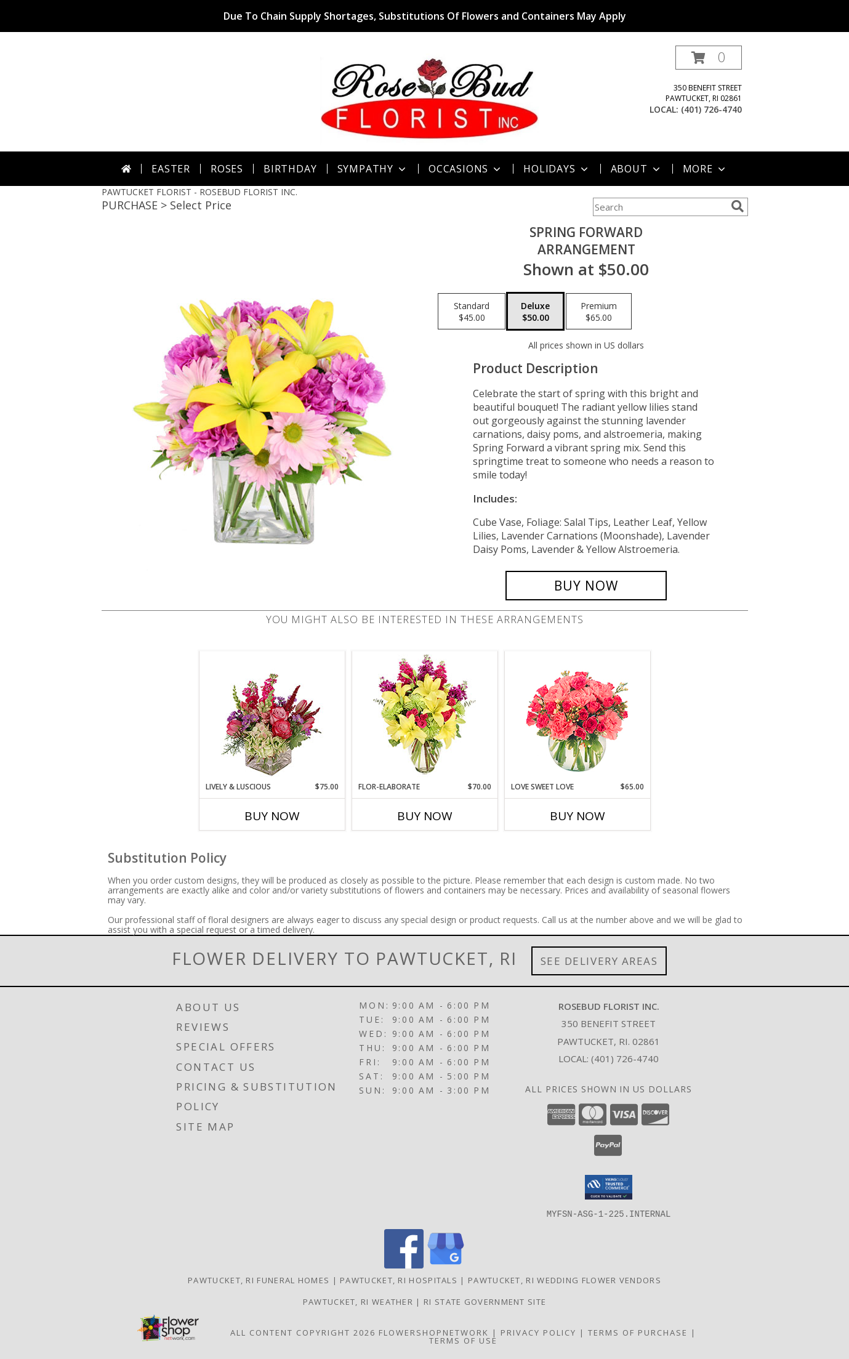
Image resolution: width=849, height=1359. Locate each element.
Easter (170, 168)
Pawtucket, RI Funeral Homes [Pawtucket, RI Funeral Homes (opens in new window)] (258, 1279)
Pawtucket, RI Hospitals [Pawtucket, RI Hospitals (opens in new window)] (398, 1279)
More (705, 168)
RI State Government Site (485, 1301)
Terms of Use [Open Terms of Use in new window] (463, 1339)
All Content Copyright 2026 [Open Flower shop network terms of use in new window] (303, 1331)
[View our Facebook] (404, 1264)
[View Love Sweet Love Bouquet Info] (577, 716)
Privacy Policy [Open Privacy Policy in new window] (538, 1331)
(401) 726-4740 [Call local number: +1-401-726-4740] (711, 109)
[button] (708, 58)
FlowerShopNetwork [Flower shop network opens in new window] (434, 1331)
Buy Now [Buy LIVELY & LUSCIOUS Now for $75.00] (272, 816)
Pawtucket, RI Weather (358, 1301)
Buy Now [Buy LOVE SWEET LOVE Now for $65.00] (577, 816)
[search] (737, 206)
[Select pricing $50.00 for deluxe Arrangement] (535, 311)
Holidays (556, 168)
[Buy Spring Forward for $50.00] (586, 585)
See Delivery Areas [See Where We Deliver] (599, 961)
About (636, 168)
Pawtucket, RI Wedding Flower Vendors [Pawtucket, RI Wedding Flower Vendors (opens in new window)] (564, 1279)
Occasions (466, 168)
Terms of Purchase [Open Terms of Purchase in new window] (638, 1331)
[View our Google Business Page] (445, 1264)
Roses (227, 168)
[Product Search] (659, 207)
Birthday (290, 168)
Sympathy (372, 168)
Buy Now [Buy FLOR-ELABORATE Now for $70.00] (425, 816)
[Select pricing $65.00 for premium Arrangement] (598, 311)
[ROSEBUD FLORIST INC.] (429, 98)
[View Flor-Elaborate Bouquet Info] (424, 716)
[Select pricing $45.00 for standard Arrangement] (471, 311)
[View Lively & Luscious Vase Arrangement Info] (271, 716)
